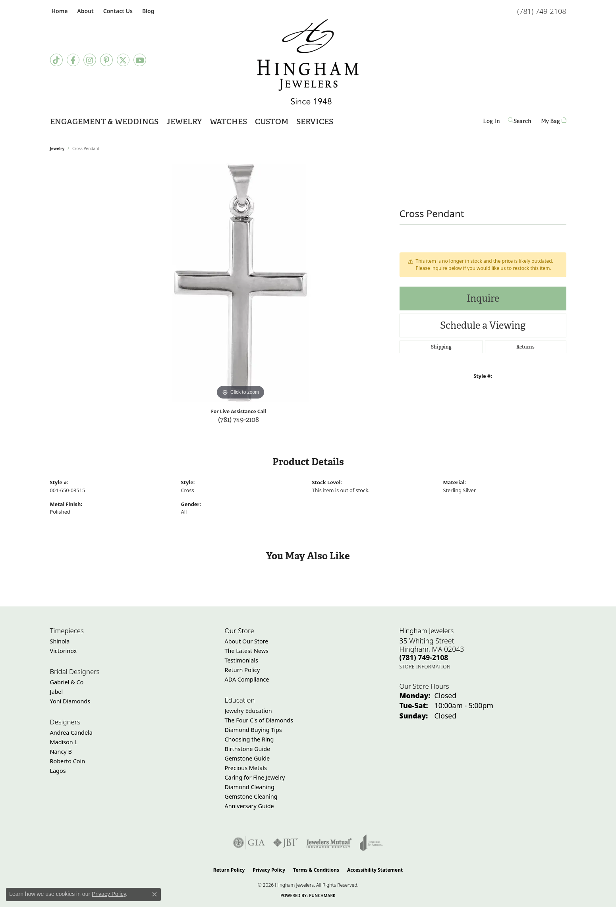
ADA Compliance (247, 679)
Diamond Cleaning (249, 787)
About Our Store (246, 641)
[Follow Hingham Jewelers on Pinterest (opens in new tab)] (106, 60)
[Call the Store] (424, 657)
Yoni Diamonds (70, 701)
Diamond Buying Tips (253, 730)
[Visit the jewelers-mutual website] (329, 843)
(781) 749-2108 (238, 419)
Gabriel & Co (67, 682)
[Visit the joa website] (371, 843)
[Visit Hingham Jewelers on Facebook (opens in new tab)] (73, 60)
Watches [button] (228, 122)
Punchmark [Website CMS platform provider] (322, 895)
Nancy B (61, 751)
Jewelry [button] (184, 122)
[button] (84, 11)
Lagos (58, 770)
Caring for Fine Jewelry (255, 777)
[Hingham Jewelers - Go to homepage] (308, 62)
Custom (271, 122)
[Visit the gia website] (249, 843)
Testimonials (241, 660)
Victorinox (63, 651)
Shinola (60, 641)
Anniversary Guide (249, 806)
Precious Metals (246, 768)
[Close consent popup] (154, 894)
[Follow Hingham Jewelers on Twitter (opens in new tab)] (123, 60)
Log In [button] (491, 122)
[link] (59, 11)
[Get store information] (425, 666)
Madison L (63, 742)
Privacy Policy (269, 870)
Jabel (56, 691)
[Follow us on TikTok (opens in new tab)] (56, 60)
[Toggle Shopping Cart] (553, 121)
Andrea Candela (71, 732)
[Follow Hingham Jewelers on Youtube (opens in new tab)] (139, 60)
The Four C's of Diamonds (259, 720)
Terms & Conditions (316, 870)
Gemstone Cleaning (251, 796)
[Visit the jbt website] (285, 843)
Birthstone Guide (247, 749)
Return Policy (242, 670)
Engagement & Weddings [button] (104, 122)
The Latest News (246, 651)
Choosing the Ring (249, 739)
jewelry (57, 148)
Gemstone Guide (247, 758)
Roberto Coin (67, 761)
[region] (241, 283)
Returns (525, 347)
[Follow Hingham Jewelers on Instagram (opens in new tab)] (89, 60)
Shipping (441, 347)
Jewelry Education (248, 710)
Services (314, 122)
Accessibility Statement (375, 870)
